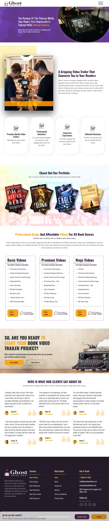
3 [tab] (56, 218)
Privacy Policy (58, 498)
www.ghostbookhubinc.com (87, 485)
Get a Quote (12, 313)
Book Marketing (34, 490)
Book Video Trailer (35, 494)
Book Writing (34, 477)
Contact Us (57, 485)
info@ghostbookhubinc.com (88, 481)
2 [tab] (53, 218)
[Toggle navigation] (100, 3)
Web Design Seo (35, 498)
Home (56, 477)
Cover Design (34, 481)
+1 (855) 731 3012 (85, 477)
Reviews (57, 490)
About (56, 481)
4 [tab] (59, 218)
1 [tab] (50, 218)
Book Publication (35, 485)
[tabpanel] (17, 199)
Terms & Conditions (60, 494)
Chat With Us (35, 362)
